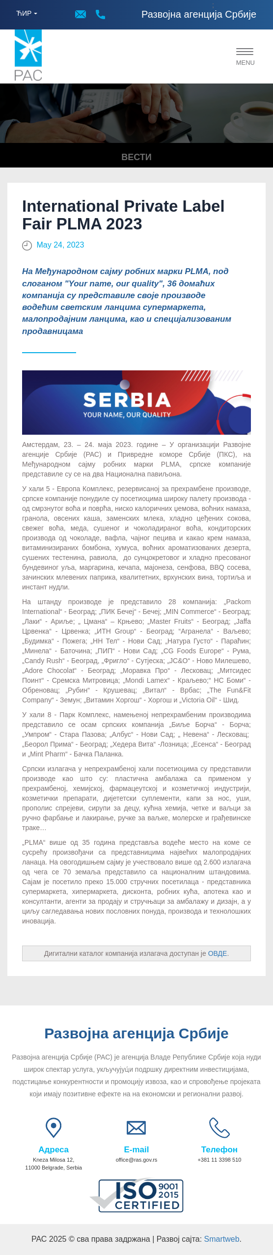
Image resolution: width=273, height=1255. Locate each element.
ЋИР (23, 13)
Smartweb (222, 1239)
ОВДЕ (217, 953)
